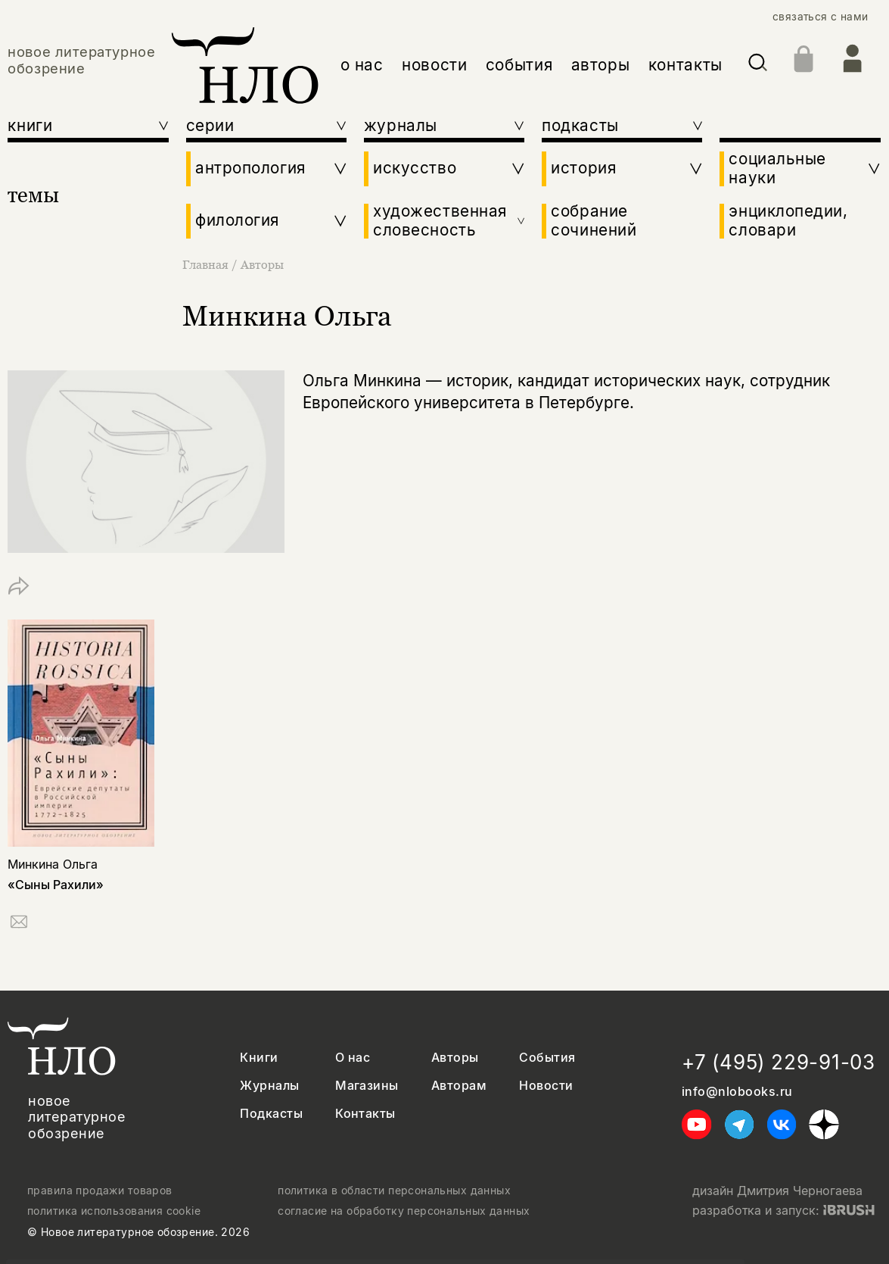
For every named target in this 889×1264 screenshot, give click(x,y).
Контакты (365, 1113)
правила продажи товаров (100, 1190)
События (547, 1057)
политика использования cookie (113, 1211)
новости (434, 64)
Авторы (262, 264)
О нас (352, 1057)
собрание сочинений (593, 220)
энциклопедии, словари (788, 220)
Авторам (458, 1085)
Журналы (269, 1085)
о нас (362, 64)
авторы (600, 64)
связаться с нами (820, 17)
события (519, 64)
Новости (546, 1085)
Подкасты (271, 1113)
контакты (685, 64)
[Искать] (757, 65)
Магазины (367, 1085)
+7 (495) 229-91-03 (778, 1062)
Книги (259, 1057)
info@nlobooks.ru (737, 1092)
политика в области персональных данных (394, 1190)
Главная (207, 264)
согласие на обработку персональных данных (404, 1211)
